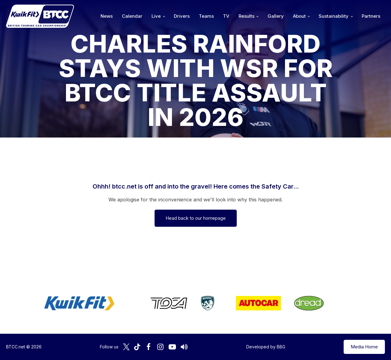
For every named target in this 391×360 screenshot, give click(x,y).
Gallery (276, 16)
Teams (206, 16)
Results (246, 16)
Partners (371, 16)
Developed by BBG (265, 346)
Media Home (364, 347)
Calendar (132, 16)
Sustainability (334, 16)
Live (156, 16)
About (299, 16)
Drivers (182, 16)
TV (226, 16)
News (106, 16)
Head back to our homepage (196, 218)
